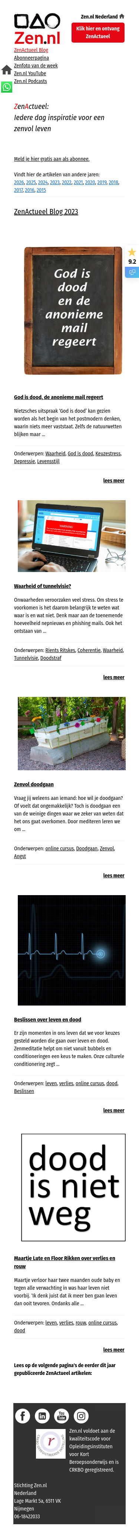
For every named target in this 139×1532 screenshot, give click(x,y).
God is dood (80, 454)
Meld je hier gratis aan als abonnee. (51, 159)
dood (112, 1083)
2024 (43, 182)
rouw (81, 1323)
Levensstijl (48, 461)
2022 (67, 182)
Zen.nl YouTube (30, 73)
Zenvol (107, 848)
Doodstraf (51, 658)
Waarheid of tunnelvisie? (42, 586)
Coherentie (88, 650)
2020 (90, 182)
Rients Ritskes (60, 650)
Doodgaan (86, 848)
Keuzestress (108, 454)
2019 (102, 182)
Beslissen (24, 1091)
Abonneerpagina (31, 58)
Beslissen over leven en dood (47, 1019)
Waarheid (56, 454)
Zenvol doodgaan (34, 784)
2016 (29, 190)
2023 (55, 182)
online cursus (60, 848)
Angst (20, 856)
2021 (78, 182)
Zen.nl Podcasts (30, 81)
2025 (31, 182)
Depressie (24, 461)
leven (51, 1083)
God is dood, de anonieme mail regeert (58, 397)
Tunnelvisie (26, 658)
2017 (18, 190)
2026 (19, 182)
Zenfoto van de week (36, 66)
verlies (66, 1083)
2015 (41, 190)
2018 (113, 182)
